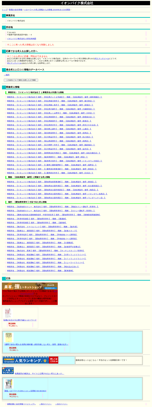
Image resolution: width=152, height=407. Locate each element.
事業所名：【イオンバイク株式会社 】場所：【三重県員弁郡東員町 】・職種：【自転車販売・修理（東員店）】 (52, 169)
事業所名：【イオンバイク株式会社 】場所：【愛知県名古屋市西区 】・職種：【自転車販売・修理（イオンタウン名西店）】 (57, 194)
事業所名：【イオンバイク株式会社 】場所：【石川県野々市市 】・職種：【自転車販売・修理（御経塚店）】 (51, 145)
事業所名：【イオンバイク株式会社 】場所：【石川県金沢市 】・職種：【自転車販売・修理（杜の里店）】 (50, 137)
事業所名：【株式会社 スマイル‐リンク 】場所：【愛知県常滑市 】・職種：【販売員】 (42, 227)
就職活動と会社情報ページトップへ (21, 404)
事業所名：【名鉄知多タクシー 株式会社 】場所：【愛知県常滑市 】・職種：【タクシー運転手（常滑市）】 (51, 211)
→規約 (7, 75)
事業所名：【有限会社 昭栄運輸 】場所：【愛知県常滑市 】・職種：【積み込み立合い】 (43, 267)
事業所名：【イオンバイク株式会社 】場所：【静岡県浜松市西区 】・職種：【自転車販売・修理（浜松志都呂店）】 (54, 153)
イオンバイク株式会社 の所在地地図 (21, 39)
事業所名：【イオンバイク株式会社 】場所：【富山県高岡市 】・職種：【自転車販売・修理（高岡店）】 (49, 141)
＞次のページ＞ (61, 404)
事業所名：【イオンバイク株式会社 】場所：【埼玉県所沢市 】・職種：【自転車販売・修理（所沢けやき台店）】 (53, 125)
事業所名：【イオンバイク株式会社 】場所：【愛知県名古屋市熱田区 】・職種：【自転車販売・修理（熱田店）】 (53, 190)
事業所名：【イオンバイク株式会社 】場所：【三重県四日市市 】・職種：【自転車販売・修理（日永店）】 (50, 173)
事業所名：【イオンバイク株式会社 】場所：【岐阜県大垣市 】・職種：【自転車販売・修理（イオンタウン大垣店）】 (54, 161)
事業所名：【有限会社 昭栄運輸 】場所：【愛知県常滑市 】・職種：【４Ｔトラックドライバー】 (46, 259)
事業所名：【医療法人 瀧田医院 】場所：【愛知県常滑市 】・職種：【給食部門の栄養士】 (44, 247)
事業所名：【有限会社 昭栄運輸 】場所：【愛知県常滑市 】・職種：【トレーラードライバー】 (46, 263)
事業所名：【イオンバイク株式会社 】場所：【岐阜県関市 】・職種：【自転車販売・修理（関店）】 (47, 157)
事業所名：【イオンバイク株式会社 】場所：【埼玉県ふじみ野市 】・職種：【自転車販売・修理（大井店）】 (51, 113)
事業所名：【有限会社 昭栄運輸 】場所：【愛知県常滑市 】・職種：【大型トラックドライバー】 (46, 255)
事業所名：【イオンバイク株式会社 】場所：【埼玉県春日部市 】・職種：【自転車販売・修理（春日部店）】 (51, 101)
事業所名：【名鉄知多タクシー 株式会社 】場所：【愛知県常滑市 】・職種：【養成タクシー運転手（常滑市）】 (53, 207)
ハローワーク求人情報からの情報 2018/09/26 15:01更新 (47, 10)
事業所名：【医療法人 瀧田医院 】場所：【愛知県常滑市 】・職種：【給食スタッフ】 (42, 231)
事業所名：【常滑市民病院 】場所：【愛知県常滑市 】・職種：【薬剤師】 (37, 223)
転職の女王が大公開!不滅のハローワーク (20, 320)
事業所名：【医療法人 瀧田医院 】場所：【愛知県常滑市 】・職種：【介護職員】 (40, 243)
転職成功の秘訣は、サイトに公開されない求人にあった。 (39, 374)
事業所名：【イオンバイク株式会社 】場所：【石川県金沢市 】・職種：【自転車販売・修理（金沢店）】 (49, 149)
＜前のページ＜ (45, 404)
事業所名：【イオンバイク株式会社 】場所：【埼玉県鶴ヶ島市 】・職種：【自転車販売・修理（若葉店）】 (50, 105)
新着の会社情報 (15, 10)
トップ (5, 10)
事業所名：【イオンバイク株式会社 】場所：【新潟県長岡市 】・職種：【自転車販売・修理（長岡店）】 (49, 133)
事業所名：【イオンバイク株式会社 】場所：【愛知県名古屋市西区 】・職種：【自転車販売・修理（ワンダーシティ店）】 (56, 198)
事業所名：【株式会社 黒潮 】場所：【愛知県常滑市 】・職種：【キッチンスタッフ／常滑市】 (46, 251)
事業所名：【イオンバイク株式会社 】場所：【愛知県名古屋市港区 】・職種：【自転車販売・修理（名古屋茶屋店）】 (54, 186)
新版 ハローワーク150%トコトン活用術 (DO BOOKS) (25, 391)
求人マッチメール (102, 58)
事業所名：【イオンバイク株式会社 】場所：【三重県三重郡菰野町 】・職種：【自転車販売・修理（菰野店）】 (52, 165)
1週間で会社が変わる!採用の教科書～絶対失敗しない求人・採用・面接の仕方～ (36, 344)
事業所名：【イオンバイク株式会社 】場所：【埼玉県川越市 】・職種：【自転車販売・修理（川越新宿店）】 (51, 109)
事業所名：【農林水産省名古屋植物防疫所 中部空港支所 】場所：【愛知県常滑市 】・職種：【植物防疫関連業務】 (54, 215)
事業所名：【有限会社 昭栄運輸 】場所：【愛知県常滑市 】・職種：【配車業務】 (40, 271)
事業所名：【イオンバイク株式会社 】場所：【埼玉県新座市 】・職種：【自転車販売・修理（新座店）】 (49, 121)
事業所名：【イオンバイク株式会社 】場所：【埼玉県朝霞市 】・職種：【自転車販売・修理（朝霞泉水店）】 (51, 117)
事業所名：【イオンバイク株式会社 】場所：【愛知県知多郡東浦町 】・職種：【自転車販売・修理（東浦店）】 (52, 182)
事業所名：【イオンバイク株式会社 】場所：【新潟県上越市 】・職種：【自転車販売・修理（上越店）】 (49, 129)
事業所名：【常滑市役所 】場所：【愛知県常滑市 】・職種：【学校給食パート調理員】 (42, 235)
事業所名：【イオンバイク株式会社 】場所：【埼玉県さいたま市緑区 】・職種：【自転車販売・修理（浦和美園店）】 (54, 97)
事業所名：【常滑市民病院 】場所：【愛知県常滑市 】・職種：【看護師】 (37, 219)
